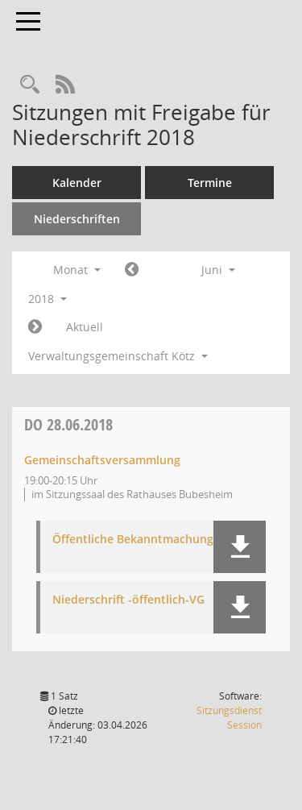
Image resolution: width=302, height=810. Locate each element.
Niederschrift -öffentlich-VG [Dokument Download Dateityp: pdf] (128, 600)
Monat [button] (77, 269)
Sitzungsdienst (229, 718)
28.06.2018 (68, 424)
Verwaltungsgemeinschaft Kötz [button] (118, 355)
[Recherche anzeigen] (30, 85)
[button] (239, 547)
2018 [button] (47, 298)
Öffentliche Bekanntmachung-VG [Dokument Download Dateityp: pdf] (142, 539)
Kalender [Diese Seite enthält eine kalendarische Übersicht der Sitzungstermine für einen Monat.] (76, 182)
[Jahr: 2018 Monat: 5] (132, 270)
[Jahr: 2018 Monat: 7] (35, 327)
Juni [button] (218, 269)
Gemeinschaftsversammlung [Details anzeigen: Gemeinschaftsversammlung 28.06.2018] (102, 459)
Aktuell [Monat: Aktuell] (84, 326)
